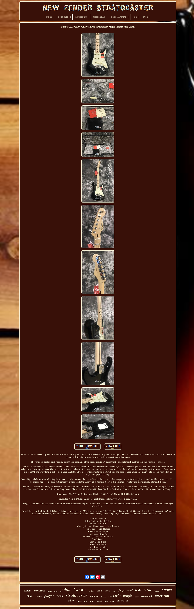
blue (112, 601)
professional (39, 591)
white (71, 600)
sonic (99, 590)
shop (137, 597)
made (106, 601)
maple (128, 596)
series (107, 590)
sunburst (122, 600)
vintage (91, 591)
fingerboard (125, 590)
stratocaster (77, 595)
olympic (103, 597)
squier (167, 590)
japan (114, 591)
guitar (65, 589)
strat (147, 589)
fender (80, 589)
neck (60, 596)
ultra (92, 601)
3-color (38, 596)
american (161, 596)
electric (115, 595)
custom (27, 590)
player (49, 596)
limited (156, 591)
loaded (99, 601)
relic (85, 601)
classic (79, 601)
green (56, 591)
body (138, 590)
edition (94, 596)
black (30, 596)
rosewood (146, 596)
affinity (50, 591)
